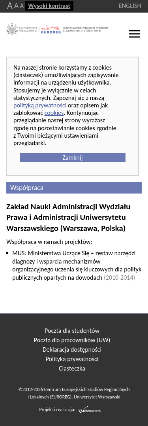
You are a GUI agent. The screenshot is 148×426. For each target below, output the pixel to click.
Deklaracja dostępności (72, 349)
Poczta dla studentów (72, 330)
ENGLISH (130, 5)
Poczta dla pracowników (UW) (72, 340)
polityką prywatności (39, 105)
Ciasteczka (72, 368)
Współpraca (26, 187)
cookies (54, 112)
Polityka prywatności (72, 359)
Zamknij (72, 157)
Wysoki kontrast (49, 5)
